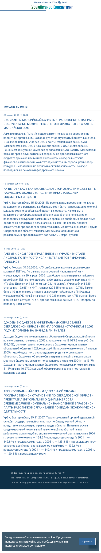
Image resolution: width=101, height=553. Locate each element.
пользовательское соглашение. (25, 545)
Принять (87, 541)
